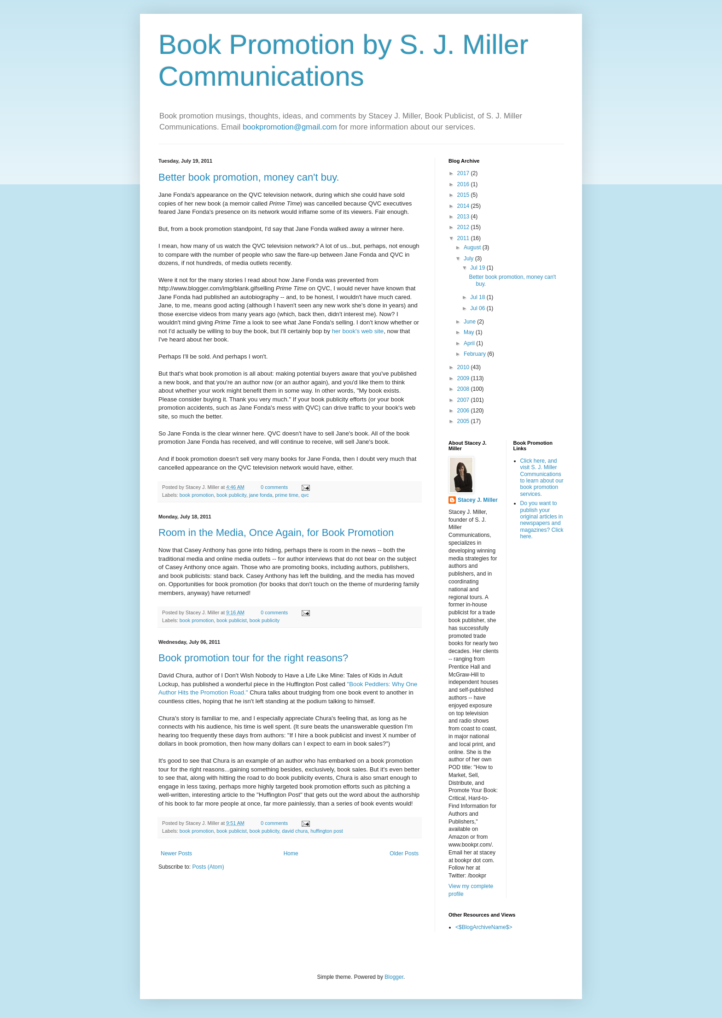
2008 (464, 389)
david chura (295, 831)
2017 (464, 173)
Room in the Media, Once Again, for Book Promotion (276, 532)
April (470, 343)
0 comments (274, 487)
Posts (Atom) (208, 867)
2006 (464, 410)
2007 (464, 400)
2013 (464, 216)
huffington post (326, 831)
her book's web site (358, 331)
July (469, 258)
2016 (464, 184)
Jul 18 (478, 297)
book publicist (231, 620)
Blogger (393, 977)
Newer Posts (176, 853)
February (475, 354)
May (470, 332)
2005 (464, 421)
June (470, 321)
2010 (464, 367)
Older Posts (404, 853)
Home (291, 853)
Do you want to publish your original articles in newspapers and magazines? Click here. (542, 520)
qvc (305, 495)
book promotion (197, 495)
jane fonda (260, 495)
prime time (286, 495)
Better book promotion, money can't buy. (248, 177)
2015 (464, 195)
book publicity (231, 495)
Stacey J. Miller (478, 500)
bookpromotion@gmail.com (290, 127)
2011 (464, 238)
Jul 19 (478, 268)
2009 (464, 378)
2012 (464, 227)
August (473, 247)
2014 (464, 206)
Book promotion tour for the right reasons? (253, 658)
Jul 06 (478, 308)
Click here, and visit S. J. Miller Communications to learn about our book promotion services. (542, 477)
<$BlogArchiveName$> (483, 927)
